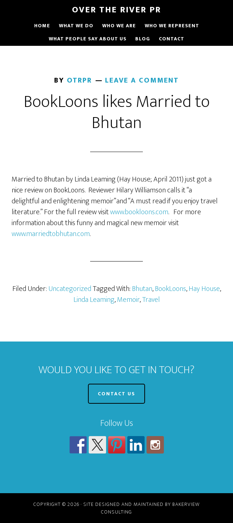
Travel (151, 300)
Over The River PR (116, 10)
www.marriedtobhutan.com (51, 234)
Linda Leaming (94, 300)
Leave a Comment (142, 80)
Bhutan (142, 289)
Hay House (204, 289)
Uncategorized (69, 289)
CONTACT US (116, 394)
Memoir (128, 300)
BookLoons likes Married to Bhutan (117, 112)
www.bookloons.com (139, 212)
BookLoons (170, 289)
